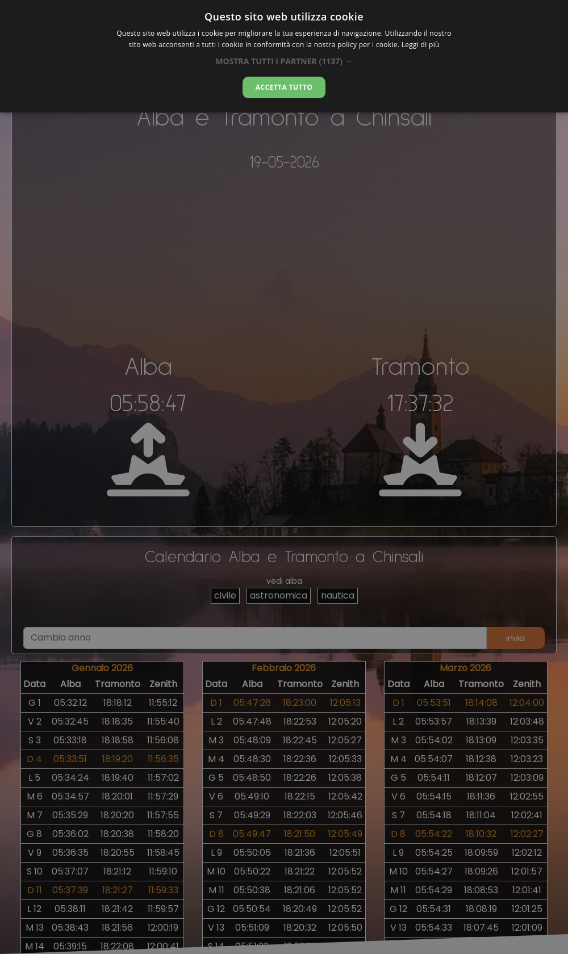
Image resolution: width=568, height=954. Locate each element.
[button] (283, 61)
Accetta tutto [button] (284, 87)
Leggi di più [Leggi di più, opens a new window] (421, 44)
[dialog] (284, 56)
